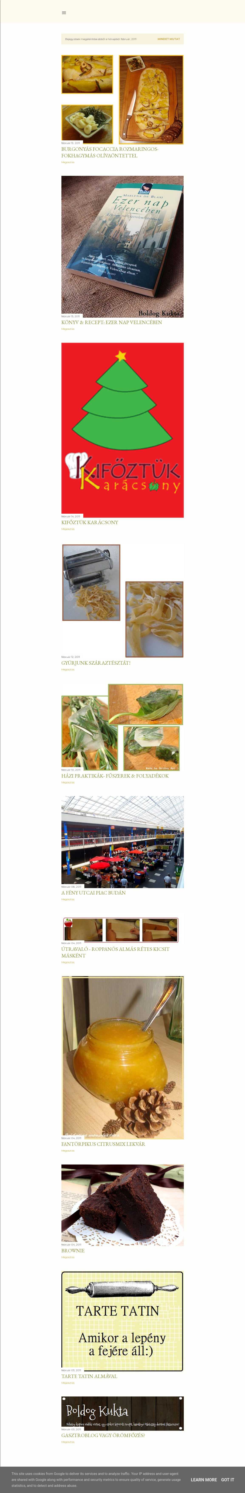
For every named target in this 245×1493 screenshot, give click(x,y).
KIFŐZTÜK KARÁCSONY (89, 522)
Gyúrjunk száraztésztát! (95, 663)
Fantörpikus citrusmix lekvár (103, 1144)
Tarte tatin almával (89, 1376)
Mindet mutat (169, 39)
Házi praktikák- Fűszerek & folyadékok (115, 775)
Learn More (204, 1479)
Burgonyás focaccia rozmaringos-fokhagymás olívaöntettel (110, 152)
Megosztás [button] (67, 162)
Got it (227, 1479)
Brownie (73, 1250)
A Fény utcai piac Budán (93, 892)
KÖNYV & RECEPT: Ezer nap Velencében (111, 322)
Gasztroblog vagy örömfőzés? (103, 1435)
